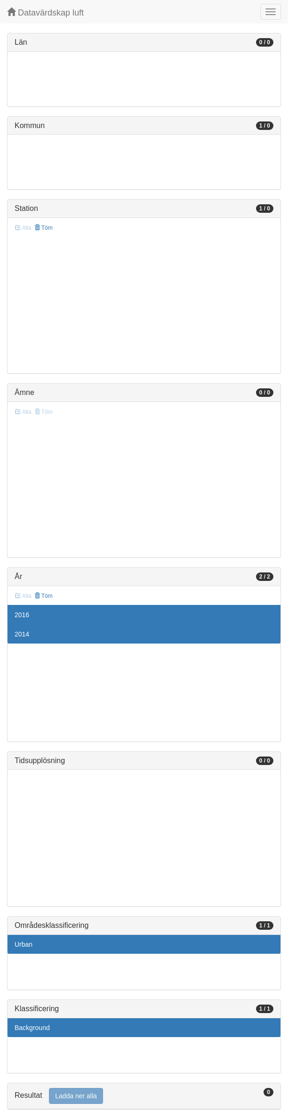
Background (32, 1027)
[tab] (144, 1096)
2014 (22, 634)
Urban (23, 944)
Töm (43, 228)
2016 (22, 615)
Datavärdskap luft (45, 12)
